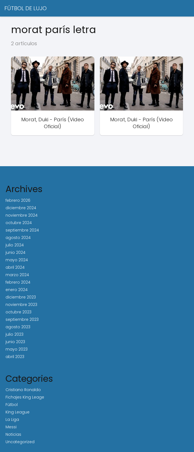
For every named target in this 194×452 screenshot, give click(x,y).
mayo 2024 (17, 260)
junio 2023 (15, 342)
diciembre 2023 (21, 297)
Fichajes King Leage (25, 397)
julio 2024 (15, 245)
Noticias (13, 434)
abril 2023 (15, 356)
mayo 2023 (17, 349)
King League (18, 412)
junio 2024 (15, 252)
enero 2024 (17, 289)
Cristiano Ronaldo (23, 389)
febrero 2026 (18, 200)
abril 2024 (15, 267)
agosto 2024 (18, 237)
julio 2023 (14, 334)
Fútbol (12, 404)
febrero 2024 (18, 282)
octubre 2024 (19, 222)
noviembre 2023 (21, 304)
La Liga (12, 419)
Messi (11, 427)
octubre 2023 (18, 312)
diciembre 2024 (21, 208)
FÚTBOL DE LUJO (25, 8)
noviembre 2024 (22, 215)
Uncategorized (20, 442)
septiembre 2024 (22, 230)
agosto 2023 (18, 327)
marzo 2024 (17, 275)
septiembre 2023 (22, 319)
